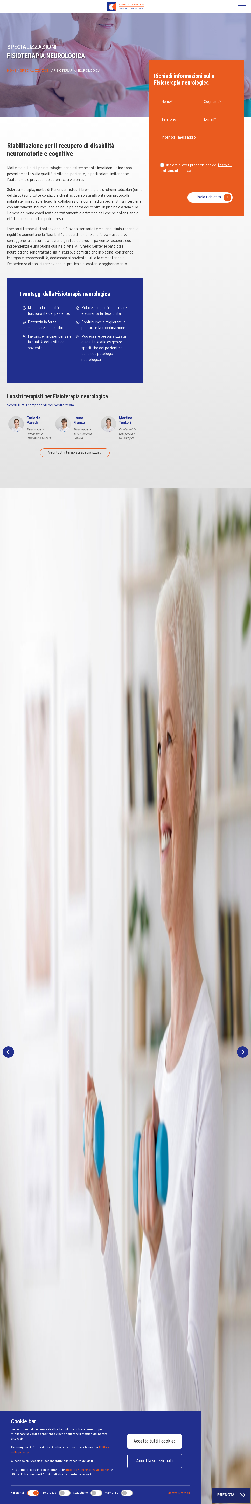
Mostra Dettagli (179, 1493)
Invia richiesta (214, 197)
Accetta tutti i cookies (154, 1441)
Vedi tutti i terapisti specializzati (75, 452)
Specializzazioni (35, 71)
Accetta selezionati (154, 1461)
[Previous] (8, 1052)
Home (12, 71)
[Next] (242, 1052)
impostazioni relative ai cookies (87, 1470)
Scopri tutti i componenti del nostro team (40, 405)
